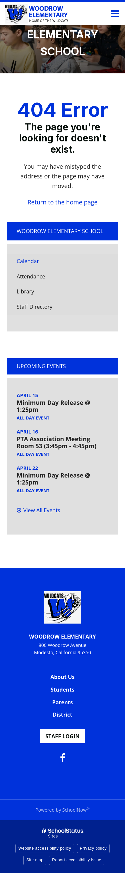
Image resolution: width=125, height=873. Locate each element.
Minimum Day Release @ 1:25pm (53, 406)
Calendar (28, 261)
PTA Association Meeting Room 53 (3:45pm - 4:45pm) (56, 442)
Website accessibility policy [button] (44, 848)
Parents (62, 702)
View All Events (41, 510)
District (62, 714)
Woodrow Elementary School (60, 231)
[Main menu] (115, 13)
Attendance (31, 276)
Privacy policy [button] (93, 848)
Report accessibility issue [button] (76, 860)
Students (62, 689)
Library (36, 293)
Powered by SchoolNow (62, 810)
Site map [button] (34, 860)
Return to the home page (62, 202)
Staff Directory (34, 306)
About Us (62, 677)
